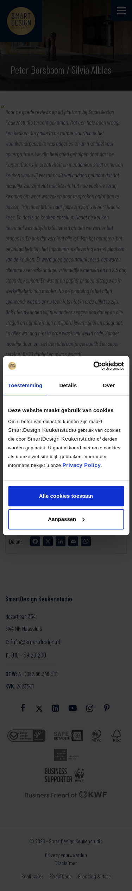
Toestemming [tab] (25, 385)
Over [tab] (109, 385)
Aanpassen (66, 519)
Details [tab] (68, 385)
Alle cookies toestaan (66, 496)
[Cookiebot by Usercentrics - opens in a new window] (94, 365)
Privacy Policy (82, 465)
